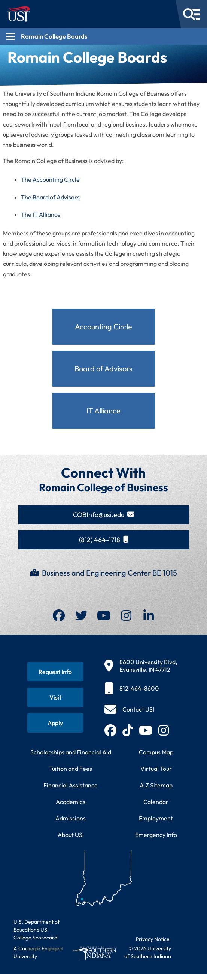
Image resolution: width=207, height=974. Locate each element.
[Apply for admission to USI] (55, 723)
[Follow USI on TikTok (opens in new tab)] (127, 730)
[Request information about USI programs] (55, 671)
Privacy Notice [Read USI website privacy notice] (153, 939)
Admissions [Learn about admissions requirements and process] (70, 818)
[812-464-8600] (140, 688)
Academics (70, 801)
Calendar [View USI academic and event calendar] (155, 801)
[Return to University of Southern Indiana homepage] (94, 953)
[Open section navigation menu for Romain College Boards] (103, 36)
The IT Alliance (41, 214)
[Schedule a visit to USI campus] (55, 697)
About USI (71, 834)
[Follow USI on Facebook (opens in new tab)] (110, 730)
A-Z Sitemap (156, 785)
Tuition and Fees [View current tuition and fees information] (70, 768)
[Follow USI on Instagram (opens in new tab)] (163, 730)
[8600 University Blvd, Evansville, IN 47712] (140, 665)
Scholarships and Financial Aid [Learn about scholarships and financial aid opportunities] (70, 752)
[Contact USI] (129, 709)
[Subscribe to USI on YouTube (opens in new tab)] (145, 730)
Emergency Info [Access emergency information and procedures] (156, 834)
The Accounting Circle (50, 179)
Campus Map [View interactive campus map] (156, 752)
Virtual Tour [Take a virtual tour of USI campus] (156, 768)
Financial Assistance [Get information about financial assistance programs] (70, 785)
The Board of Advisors (50, 197)
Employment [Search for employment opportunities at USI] (156, 818)
